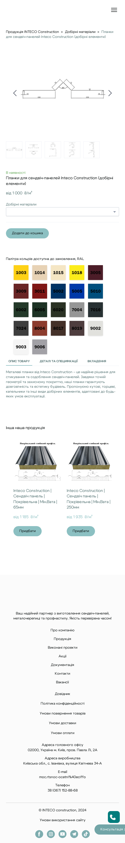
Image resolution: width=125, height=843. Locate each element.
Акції (62, 656)
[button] (27, 233)
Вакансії (62, 682)
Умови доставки (62, 723)
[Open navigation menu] (114, 10)
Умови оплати (62, 733)
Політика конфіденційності (63, 703)
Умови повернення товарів (63, 713)
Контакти (62, 673)
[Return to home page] (21, 10)
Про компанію (62, 630)
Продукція (62, 639)
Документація (62, 665)
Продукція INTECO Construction (32, 32)
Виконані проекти (62, 647)
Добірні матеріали (80, 32)
